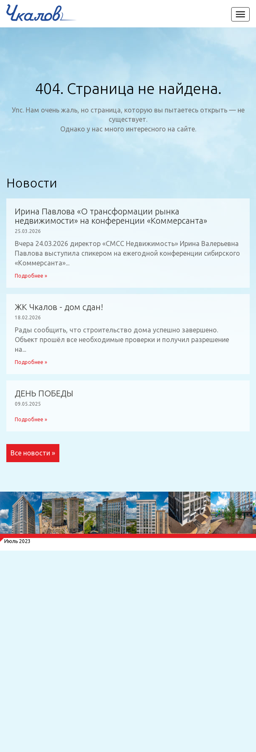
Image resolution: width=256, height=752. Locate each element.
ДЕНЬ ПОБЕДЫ (44, 393)
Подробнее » (31, 275)
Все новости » (33, 453)
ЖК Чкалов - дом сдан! (59, 307)
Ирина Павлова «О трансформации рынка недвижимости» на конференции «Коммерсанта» (111, 216)
